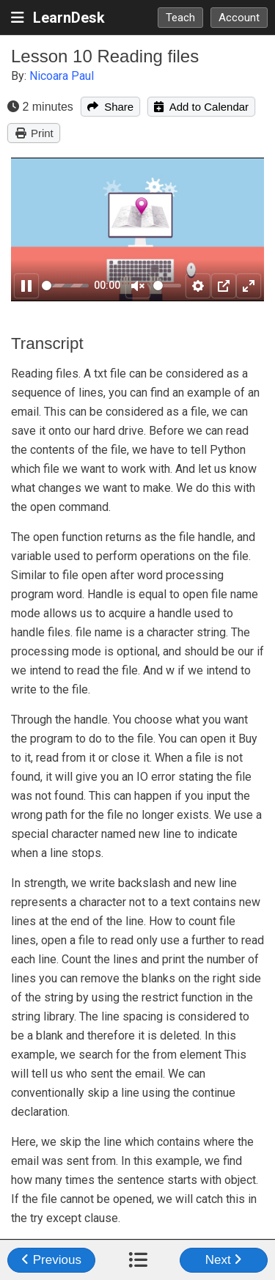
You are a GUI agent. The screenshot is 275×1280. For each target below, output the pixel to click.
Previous (51, 1260)
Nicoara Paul (61, 76)
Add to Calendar (201, 106)
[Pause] (26, 286)
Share (110, 106)
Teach (180, 17)
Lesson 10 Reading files (105, 56)
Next (224, 1260)
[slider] (65, 286)
